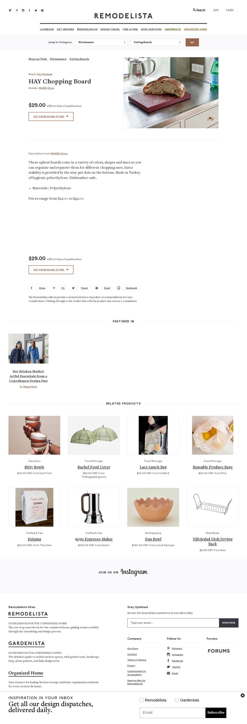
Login (229, 9)
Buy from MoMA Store (51, 116)
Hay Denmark (44, 74)
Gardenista (173, 29)
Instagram (175, 655)
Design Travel (110, 29)
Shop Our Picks (151, 29)
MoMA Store (46, 88)
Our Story (132, 648)
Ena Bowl (153, 539)
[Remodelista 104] (36, 10)
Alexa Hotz (30, 386)
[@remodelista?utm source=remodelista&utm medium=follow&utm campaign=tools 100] (10, 10)
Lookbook (47, 29)
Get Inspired (65, 29)
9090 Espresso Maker (94, 539)
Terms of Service (136, 660)
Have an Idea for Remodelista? (136, 682)
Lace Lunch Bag (153, 467)
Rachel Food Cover (94, 467)
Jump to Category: (60, 42)
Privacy (131, 666)
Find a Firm (130, 29)
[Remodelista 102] (23, 10)
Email (172, 673)
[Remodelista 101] (16, 10)
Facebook (175, 661)
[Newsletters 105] (42, 10)
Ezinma (34, 539)
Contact (132, 654)
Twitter (173, 667)
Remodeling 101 (87, 29)
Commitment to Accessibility (136, 673)
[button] (198, 10)
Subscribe (215, 713)
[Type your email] (173, 623)
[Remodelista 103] (29, 10)
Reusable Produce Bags (213, 467)
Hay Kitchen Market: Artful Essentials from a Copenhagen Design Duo (28, 376)
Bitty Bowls (34, 467)
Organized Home (195, 29)
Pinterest (174, 648)
